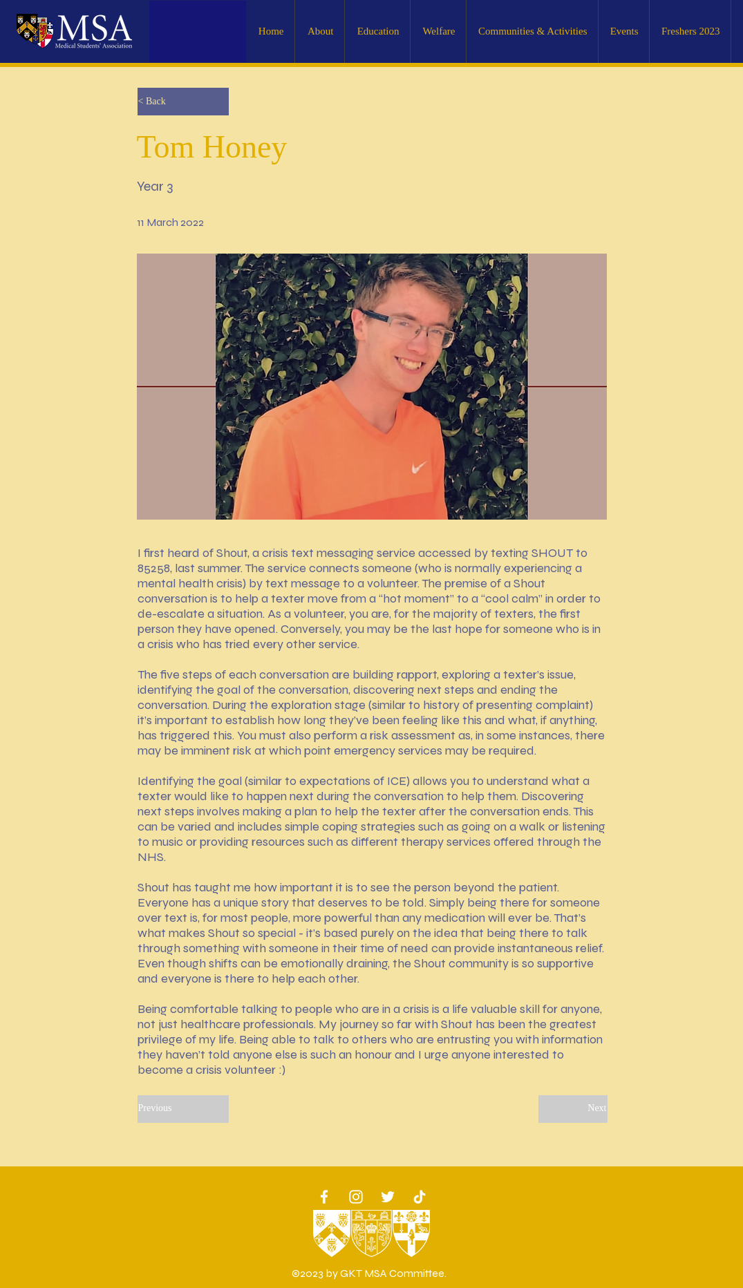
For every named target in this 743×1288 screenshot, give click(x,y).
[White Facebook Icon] (324, 1197)
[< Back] (183, 101)
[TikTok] (420, 1197)
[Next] (573, 1109)
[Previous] (183, 1109)
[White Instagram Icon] (356, 1197)
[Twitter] (388, 1197)
